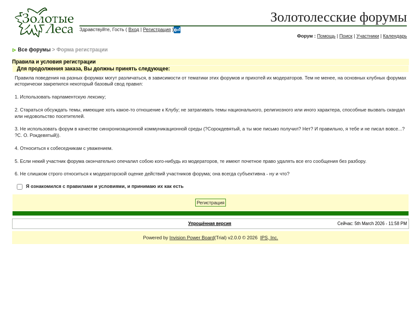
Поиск (345, 35)
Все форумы (34, 50)
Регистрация (157, 29)
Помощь (326, 35)
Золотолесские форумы (338, 17)
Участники (367, 35)
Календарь (395, 35)
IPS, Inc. (269, 237)
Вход (133, 29)
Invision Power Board (191, 237)
